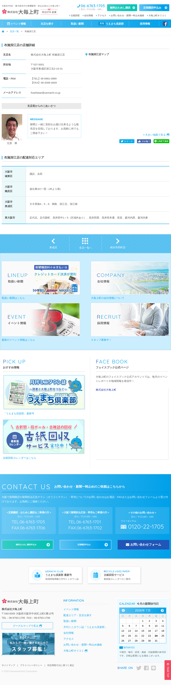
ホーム (3, 31)
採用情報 (145, 23)
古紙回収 (75, 15)
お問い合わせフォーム (145, 544)
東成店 (53, 247)
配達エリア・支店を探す (77, 615)
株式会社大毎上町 (106, 389)
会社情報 (88, 15)
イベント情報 (71, 609)
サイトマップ (8, 665)
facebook (146, 668)
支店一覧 (14, 31)
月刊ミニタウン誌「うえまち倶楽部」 (85, 627)
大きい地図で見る (155, 134)
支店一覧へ (85, 247)
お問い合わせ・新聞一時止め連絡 (127, 15)
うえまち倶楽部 (111, 23)
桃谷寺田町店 (118, 247)
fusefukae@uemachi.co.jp (45, 92)
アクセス (101, 15)
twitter (138, 668)
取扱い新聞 (77, 23)
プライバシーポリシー (31, 665)
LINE (153, 668)
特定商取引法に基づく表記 (60, 665)
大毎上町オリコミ (157, 15)
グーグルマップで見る (25, 625)
